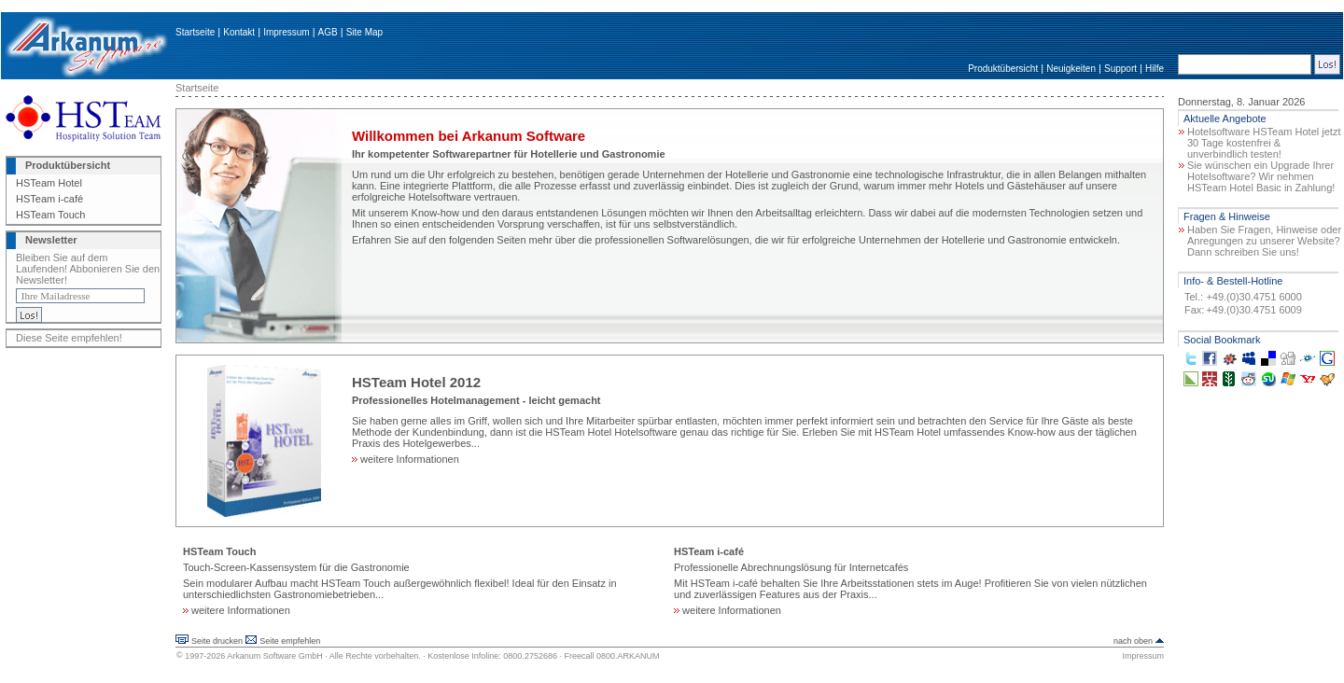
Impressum (286, 32)
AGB (328, 32)
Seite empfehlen (289, 641)
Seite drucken (217, 641)
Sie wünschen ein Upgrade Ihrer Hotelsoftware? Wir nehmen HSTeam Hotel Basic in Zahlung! (1261, 176)
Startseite (195, 32)
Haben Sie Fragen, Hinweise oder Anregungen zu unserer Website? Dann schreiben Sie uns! (1264, 241)
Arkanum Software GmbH (275, 656)
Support (1120, 68)
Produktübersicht (1003, 68)
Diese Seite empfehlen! (69, 337)
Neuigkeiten (1071, 68)
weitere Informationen (405, 459)
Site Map (364, 32)
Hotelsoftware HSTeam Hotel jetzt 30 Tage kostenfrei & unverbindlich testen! (1263, 143)
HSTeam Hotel (49, 182)
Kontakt (239, 32)
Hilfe (1154, 68)
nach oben (1133, 641)
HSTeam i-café (49, 198)
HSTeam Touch (50, 214)
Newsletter (51, 239)
